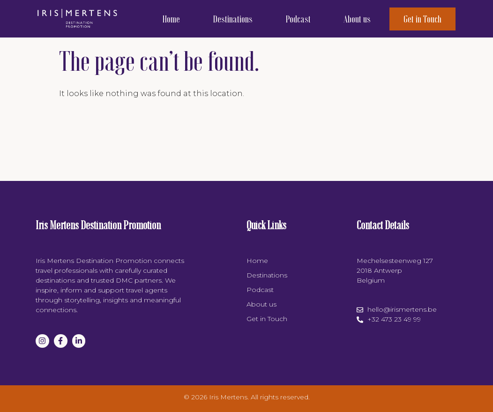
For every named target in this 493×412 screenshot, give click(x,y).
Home (171, 19)
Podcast (298, 19)
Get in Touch (422, 19)
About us (357, 19)
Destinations (233, 19)
